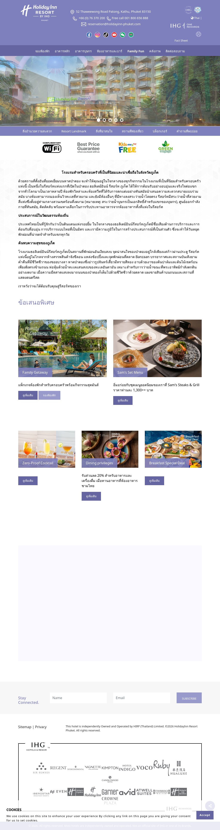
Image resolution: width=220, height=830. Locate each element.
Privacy (40, 727)
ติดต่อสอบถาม (175, 51)
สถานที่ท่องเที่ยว (132, 131)
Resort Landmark (73, 131)
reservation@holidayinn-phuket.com (110, 24)
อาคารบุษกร (83, 51)
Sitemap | (26, 727)
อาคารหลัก (62, 51)
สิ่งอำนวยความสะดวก (37, 131)
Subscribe (189, 698)
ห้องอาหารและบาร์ (109, 51)
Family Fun (135, 51)
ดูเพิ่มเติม (28, 395)
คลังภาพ (154, 51)
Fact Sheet (181, 40)
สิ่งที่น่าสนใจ (104, 131)
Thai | (196, 18)
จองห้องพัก (42, 51)
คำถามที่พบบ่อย (187, 131)
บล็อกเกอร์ (160, 131)
